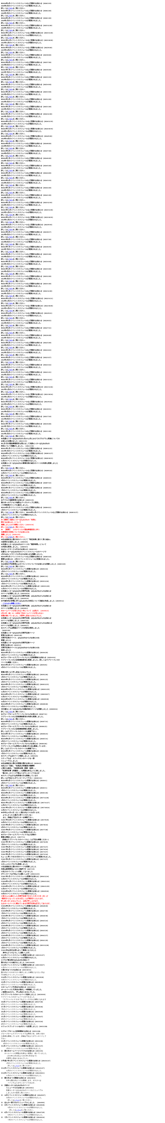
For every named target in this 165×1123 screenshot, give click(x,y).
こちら (10, 8)
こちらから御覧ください (11, 603)
